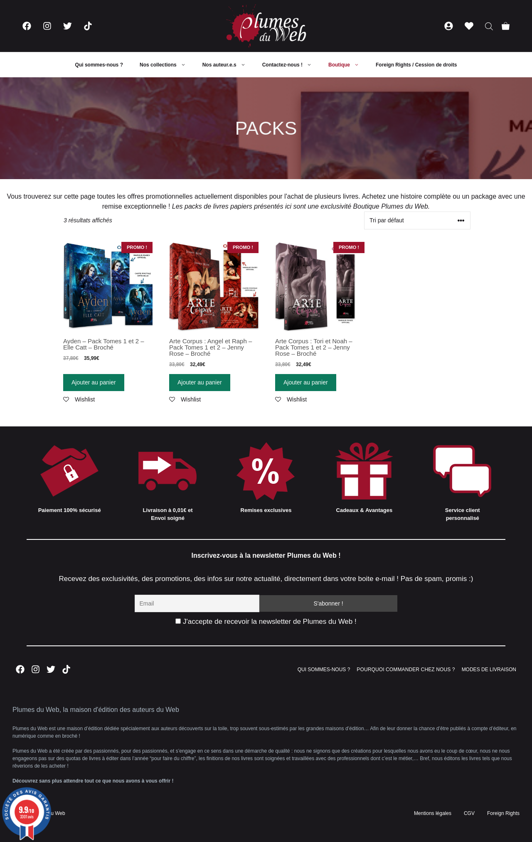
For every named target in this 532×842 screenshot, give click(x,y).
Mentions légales (432, 813)
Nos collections (167, 64)
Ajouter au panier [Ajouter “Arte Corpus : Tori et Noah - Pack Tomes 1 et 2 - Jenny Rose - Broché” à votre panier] (305, 382)
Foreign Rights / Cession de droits (416, 65)
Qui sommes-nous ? (99, 65)
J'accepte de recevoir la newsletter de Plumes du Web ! (265, 621)
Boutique (347, 64)
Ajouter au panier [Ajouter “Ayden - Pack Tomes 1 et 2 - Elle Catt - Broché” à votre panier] (93, 382)
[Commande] (417, 220)
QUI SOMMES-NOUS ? (324, 669)
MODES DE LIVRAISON (489, 669)
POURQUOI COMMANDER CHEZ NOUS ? (406, 669)
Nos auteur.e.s (228, 64)
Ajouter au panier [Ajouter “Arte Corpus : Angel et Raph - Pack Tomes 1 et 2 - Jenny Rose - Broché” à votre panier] (199, 382)
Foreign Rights (503, 813)
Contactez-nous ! (291, 64)
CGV (469, 813)
